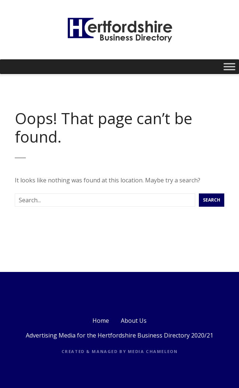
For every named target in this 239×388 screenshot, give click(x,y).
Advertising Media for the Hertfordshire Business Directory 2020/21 (119, 335)
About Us (134, 321)
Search (211, 200)
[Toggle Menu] (229, 66)
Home (100, 321)
